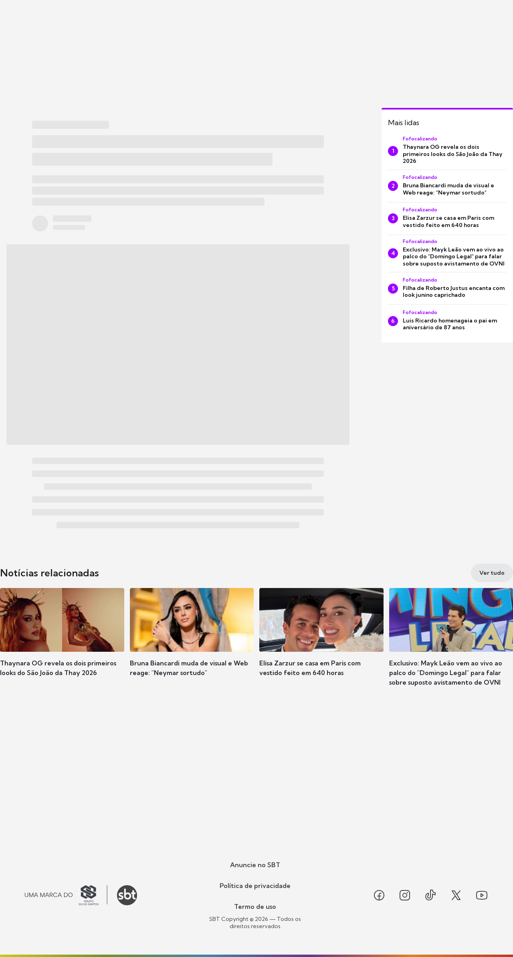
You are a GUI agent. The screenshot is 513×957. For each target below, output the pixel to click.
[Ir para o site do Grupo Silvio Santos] (66, 895)
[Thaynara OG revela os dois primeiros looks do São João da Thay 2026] (447, 151)
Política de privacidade (255, 886)
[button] (62, 644)
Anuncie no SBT (255, 865)
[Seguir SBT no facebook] (379, 895)
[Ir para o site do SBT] (127, 895)
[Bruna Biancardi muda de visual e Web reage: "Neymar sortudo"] (447, 186)
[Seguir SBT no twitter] (456, 895)
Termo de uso (255, 906)
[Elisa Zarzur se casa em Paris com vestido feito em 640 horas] (447, 219)
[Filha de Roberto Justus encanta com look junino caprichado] (447, 288)
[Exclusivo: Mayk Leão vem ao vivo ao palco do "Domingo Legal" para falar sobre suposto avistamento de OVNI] (447, 253)
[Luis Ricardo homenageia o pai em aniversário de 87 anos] (447, 321)
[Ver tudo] (492, 573)
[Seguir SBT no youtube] (481, 895)
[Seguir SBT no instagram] (404, 895)
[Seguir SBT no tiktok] (430, 895)
